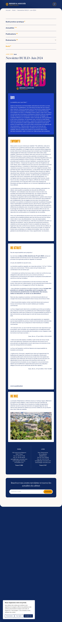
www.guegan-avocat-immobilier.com (19, 462)
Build (8, 46)
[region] (19, 609)
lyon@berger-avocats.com (43, 461)
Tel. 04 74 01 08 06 (43, 457)
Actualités (11, 28)
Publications (12, 34)
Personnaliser (9, 616)
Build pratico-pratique (15, 22)
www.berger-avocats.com (43, 462)
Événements (12, 40)
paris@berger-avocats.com (19, 459)
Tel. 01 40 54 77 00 (19, 456)
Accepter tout (28, 616)
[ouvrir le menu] (54, 4)
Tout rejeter (19, 616)
